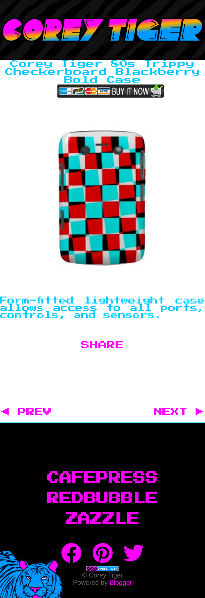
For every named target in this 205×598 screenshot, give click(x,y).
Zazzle (102, 519)
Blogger (120, 582)
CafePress (102, 478)
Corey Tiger (102, 30)
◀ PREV (30, 412)
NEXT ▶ (179, 412)
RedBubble (102, 499)
